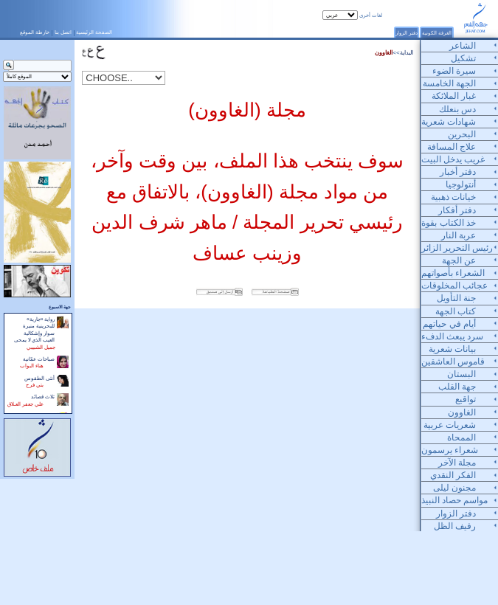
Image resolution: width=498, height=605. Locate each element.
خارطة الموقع (34, 32)
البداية (406, 52)
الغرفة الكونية (437, 32)
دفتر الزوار (406, 32)
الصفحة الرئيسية (94, 32)
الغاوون (383, 52)
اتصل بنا (63, 32)
